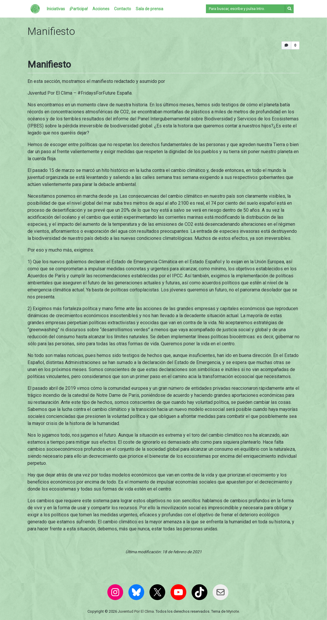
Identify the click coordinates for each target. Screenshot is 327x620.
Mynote (232, 611)
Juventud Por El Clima (136, 611)
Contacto (122, 8)
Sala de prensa (149, 8)
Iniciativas (56, 8)
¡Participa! (79, 8)
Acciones (100, 8)
